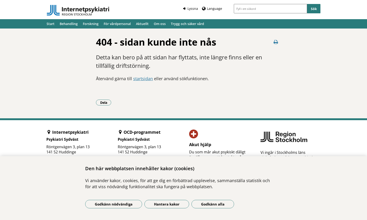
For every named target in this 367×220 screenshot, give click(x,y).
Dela (105, 102)
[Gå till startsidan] (78, 10)
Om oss (160, 24)
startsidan (143, 78)
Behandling (69, 24)
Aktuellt (142, 24)
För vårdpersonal (117, 24)
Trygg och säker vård (187, 24)
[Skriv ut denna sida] (276, 42)
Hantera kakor (167, 204)
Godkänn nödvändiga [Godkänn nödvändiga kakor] (113, 204)
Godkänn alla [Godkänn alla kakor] (212, 204)
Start (51, 24)
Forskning (91, 24)
